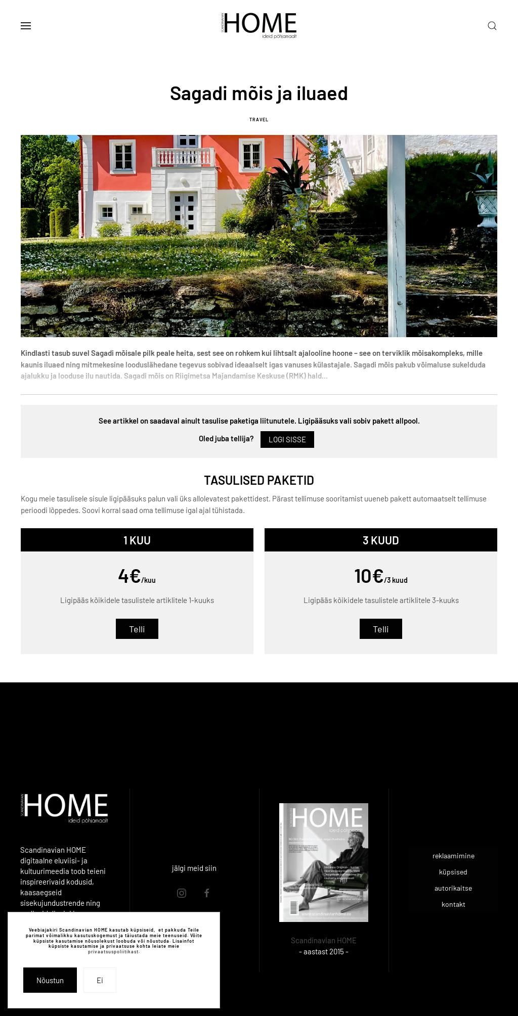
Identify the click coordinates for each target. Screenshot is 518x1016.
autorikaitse (453, 888)
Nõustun (50, 980)
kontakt (453, 904)
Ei (100, 980)
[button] (26, 26)
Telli (137, 628)
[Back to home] (259, 26)
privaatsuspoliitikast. (114, 951)
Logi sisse (287, 439)
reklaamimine (453, 855)
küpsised (453, 871)
